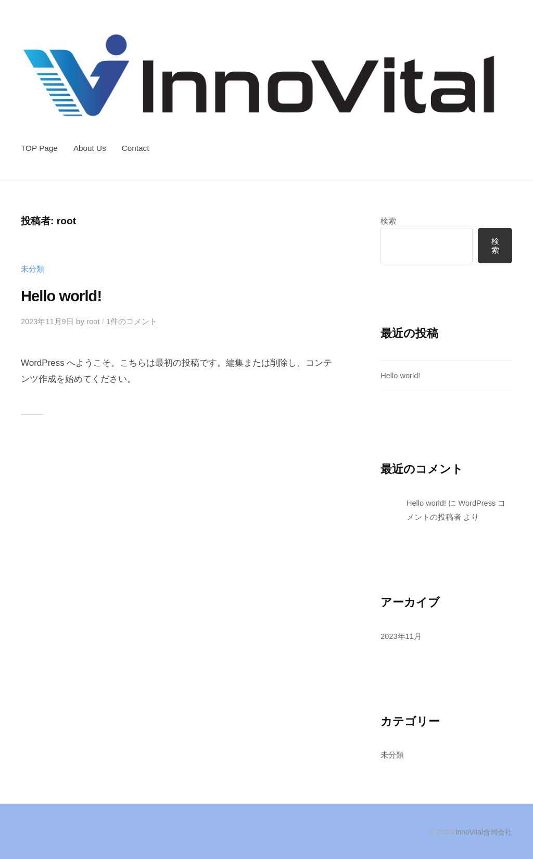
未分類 (32, 268)
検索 (388, 220)
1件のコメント (134, 321)
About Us (89, 148)
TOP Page (39, 148)
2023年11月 (401, 636)
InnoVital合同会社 (483, 832)
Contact (135, 148)
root (94, 321)
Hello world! (65, 295)
